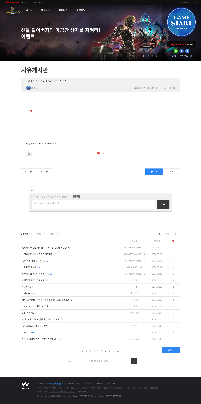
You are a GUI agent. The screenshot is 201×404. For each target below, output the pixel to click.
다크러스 (134, 299)
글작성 (154, 171)
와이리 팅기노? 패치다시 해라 (35, 306)
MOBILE (37, 2)
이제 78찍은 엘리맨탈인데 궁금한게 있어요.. (42, 319)
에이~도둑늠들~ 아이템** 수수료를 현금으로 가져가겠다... (47, 299)
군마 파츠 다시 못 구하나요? (35, 260)
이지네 (134, 332)
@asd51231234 (134, 267)
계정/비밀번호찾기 (186, 55)
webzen (12, 2)
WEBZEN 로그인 (181, 44)
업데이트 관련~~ (29, 293)
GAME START (181, 22)
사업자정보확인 (82, 391)
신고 (28, 154)
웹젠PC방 (98, 383)
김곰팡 (134, 325)
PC (26, 2)
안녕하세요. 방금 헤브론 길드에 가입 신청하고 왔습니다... (47, 247)
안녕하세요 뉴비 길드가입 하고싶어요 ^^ (41, 254)
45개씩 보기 (53, 234)
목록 (171, 171)
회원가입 (185, 2)
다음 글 (44, 171)
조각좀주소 (134, 306)
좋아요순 (176, 234)
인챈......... (28, 332)
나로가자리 (134, 319)
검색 (134, 361)
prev (139, 56)
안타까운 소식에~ (31, 267)
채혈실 (31, 87)
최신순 (161, 234)
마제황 (134, 280)
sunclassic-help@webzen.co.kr (62, 391)
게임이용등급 (111, 383)
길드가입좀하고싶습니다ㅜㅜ (36, 325)
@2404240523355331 (134, 247)
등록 (163, 204)
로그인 (194, 2)
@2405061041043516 (134, 254)
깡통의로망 (134, 286)
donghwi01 (134, 338)
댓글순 (168, 234)
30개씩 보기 (40, 234)
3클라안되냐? (28, 312)
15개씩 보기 (27, 234)
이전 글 (28, 171)
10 (118, 350)
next (156, 56)
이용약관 (41, 383)
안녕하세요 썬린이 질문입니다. (37, 273)
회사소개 (87, 383)
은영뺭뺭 (134, 293)
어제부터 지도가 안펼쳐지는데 (36, 280)
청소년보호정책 (73, 383)
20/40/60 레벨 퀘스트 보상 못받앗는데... (41, 338)
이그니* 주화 (27, 286)
